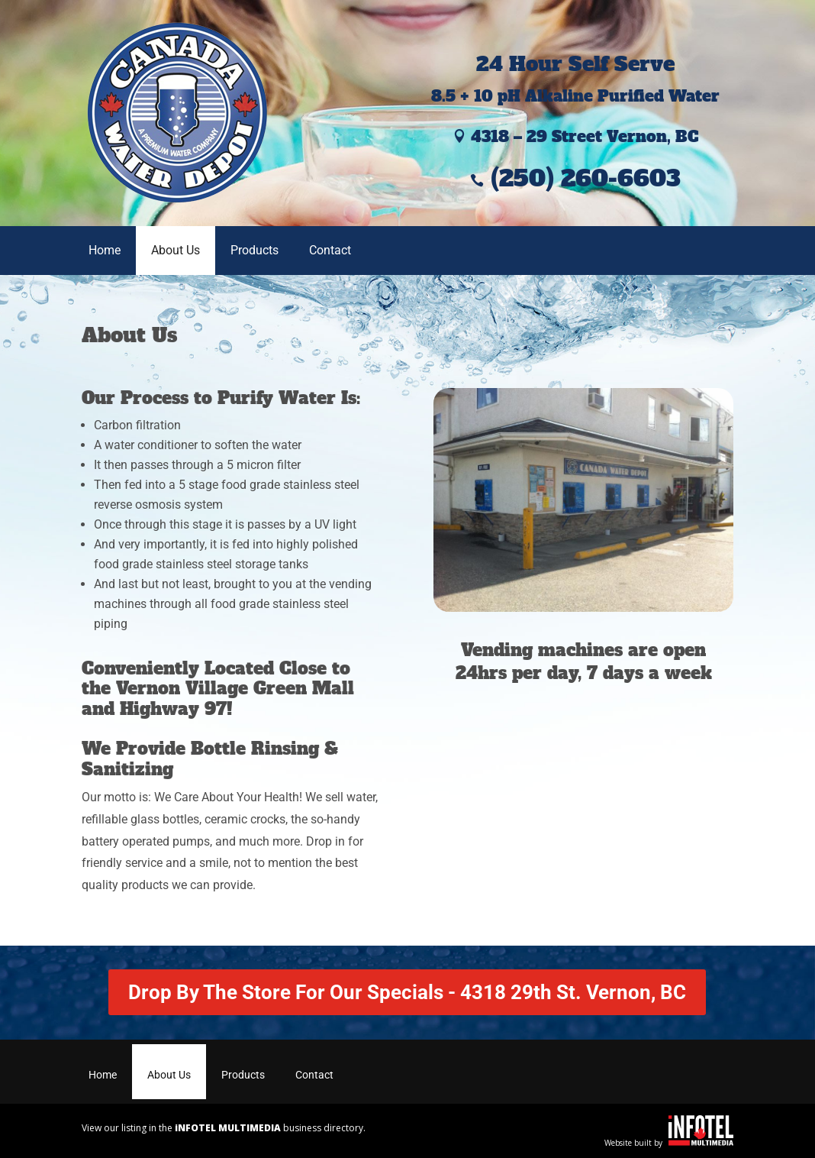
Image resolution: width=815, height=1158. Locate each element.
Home (105, 250)
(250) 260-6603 (575, 178)
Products (254, 250)
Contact (330, 250)
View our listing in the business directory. (224, 1127)
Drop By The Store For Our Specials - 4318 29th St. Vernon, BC (407, 992)
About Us (175, 250)
